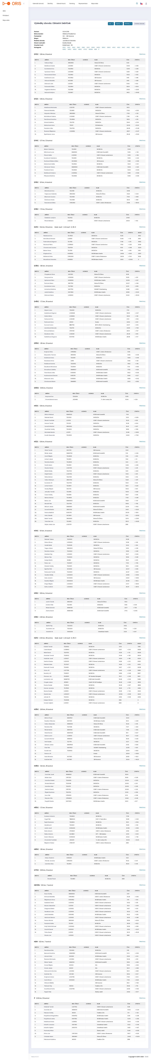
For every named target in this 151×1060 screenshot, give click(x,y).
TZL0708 (69, 477)
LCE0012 (66, 661)
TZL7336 (69, 727)
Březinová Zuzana (50, 197)
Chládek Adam (48, 1036)
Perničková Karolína (50, 119)
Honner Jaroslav (49, 688)
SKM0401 (70, 608)
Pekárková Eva (47, 236)
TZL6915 (66, 667)
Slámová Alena (49, 295)
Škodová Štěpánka (49, 131)
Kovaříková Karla (49, 989)
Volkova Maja (49, 63)
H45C (69, 49)
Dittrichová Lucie (49, 152)
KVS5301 (69, 858)
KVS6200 (72, 828)
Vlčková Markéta (50, 80)
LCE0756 (72, 989)
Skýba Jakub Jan (50, 524)
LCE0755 (71, 977)
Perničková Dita (49, 950)
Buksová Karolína (49, 953)
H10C (114, 47)
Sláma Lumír (48, 736)
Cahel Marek (48, 649)
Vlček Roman (48, 733)
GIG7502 (69, 747)
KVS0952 (71, 900)
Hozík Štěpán (48, 456)
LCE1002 (71, 902)
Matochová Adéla (49, 164)
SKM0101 (74, 1010)
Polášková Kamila (49, 364)
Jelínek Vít (47, 697)
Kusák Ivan (48, 750)
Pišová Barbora (49, 221)
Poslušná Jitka (48, 128)
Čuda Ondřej (48, 495)
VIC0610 (69, 569)
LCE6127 (66, 658)
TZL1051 (71, 923)
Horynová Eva (49, 396)
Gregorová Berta (49, 908)
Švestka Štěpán (49, 581)
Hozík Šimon (48, 980)
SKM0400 (70, 611)
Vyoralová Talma (50, 72)
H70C (85, 49)
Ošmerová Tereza (49, 167)
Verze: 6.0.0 (35, 1057)
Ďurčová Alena (48, 283)
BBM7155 (71, 325)
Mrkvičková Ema (49, 191)
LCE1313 (71, 905)
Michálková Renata (49, 238)
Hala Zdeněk (48, 515)
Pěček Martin (48, 730)
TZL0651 (74, 158)
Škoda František (49, 420)
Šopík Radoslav (49, 822)
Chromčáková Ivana (51, 399)
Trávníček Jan (49, 521)
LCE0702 (69, 474)
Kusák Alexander (50, 435)
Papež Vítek (47, 992)
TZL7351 (70, 250)
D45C (98, 47)
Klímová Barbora (49, 331)
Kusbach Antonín (49, 816)
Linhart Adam (49, 486)
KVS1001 (71, 929)
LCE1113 (68, 420)
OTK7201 (68, 777)
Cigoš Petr (47, 819)
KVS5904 (72, 837)
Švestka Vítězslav (50, 721)
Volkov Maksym (49, 480)
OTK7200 (74, 1033)
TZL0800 (69, 462)
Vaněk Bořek (48, 545)
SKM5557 (73, 369)
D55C (104, 47)
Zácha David (50, 611)
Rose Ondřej (48, 894)
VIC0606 (69, 578)
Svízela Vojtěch (48, 703)
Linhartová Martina (50, 289)
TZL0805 (69, 497)
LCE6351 (71, 334)
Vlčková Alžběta (49, 983)
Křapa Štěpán (49, 584)
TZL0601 (69, 566)
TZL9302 (66, 646)
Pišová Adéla (48, 155)
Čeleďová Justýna (50, 218)
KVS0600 (70, 581)
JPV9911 (66, 682)
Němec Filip (48, 557)
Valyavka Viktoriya (49, 113)
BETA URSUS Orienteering (102, 325)
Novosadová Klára (50, 75)
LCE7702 (74, 1007)
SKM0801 (69, 506)
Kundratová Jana (49, 286)
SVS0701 (74, 1027)
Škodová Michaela (49, 959)
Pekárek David (49, 417)
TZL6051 (71, 310)
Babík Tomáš (48, 518)
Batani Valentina (49, 149)
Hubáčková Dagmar (50, 313)
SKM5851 (73, 381)
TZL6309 (68, 780)
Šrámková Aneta (49, 200)
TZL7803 (66, 688)
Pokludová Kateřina (50, 1039)
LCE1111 (68, 432)
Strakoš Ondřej (49, 566)
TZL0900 (69, 435)
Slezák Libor (47, 694)
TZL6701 (68, 786)
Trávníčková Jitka (49, 372)
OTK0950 (71, 897)
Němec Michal (49, 497)
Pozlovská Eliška (49, 86)
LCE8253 (70, 295)
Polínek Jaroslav (50, 861)
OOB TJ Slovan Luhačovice (102, 66)
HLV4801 (71, 834)
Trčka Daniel (48, 932)
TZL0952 (70, 75)
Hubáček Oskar (49, 902)
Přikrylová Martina (49, 176)
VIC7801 (69, 759)
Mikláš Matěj (48, 471)
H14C (123, 47)
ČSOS (146, 1057)
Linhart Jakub (49, 459)
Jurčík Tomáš (50, 602)
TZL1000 (68, 417)
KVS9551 (70, 259)
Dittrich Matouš (49, 414)
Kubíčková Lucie (49, 78)
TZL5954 (73, 367)
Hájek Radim (48, 474)
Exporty (118, 23)
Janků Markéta (48, 914)
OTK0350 (72, 203)
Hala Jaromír (48, 578)
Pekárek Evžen (48, 664)
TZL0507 (69, 563)
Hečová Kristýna (50, 92)
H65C (80, 49)
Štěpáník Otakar (49, 843)
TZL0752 (72, 128)
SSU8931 (66, 676)
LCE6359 (70, 277)
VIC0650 (74, 161)
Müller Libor (48, 777)
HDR (95, 49)
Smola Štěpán (48, 965)
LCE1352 (71, 959)
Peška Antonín (48, 834)
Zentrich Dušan (48, 661)
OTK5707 (72, 843)
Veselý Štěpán (49, 489)
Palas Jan (48, 563)
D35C (93, 47)
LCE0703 (69, 468)
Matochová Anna (49, 125)
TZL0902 (69, 429)
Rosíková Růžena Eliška (51, 161)
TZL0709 (69, 503)
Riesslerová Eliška (50, 203)
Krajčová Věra (48, 352)
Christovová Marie (49, 381)
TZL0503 (69, 557)
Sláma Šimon (48, 542)
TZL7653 (70, 236)
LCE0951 (70, 66)
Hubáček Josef (48, 658)
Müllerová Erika (48, 256)
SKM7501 (69, 718)
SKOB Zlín (97, 69)
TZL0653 (74, 170)
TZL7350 (70, 286)
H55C (75, 49)
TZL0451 (72, 191)
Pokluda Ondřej (48, 1013)
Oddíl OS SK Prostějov (95, 682)
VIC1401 (71, 974)
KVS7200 (68, 801)
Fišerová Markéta (49, 110)
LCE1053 (71, 917)
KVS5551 (73, 378)
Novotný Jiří (47, 673)
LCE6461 (72, 319)
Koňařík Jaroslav (49, 1024)
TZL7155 (70, 242)
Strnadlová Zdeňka (50, 369)
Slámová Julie (49, 83)
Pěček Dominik (50, 608)
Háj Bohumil (48, 825)
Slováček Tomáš (49, 655)
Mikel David (47, 652)
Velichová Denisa (49, 917)
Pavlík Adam (48, 465)
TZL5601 (71, 825)
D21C (88, 47)
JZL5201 (71, 840)
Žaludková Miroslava (50, 367)
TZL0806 (69, 456)
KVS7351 (71, 337)
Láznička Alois (49, 864)
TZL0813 (69, 459)
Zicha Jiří (46, 670)
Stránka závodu (139, 23)
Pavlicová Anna (49, 322)
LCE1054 (71, 911)
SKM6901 (69, 774)
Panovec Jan (48, 676)
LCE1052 (71, 908)
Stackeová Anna (49, 361)
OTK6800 (69, 798)
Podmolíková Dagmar (50, 242)
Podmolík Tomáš (49, 667)
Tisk (110, 23)
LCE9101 (66, 703)
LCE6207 (66, 694)
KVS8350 (70, 280)
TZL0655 (74, 176)
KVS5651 (73, 372)
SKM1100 (71, 962)
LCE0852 (72, 131)
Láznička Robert (49, 780)
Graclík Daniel (48, 929)
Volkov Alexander (50, 724)
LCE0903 (71, 926)
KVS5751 (73, 375)
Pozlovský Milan (49, 1030)
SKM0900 (72, 894)
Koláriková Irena (49, 358)
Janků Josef (48, 828)
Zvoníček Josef (49, 774)
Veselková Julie (49, 911)
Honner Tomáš (49, 423)
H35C (64, 49)
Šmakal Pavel (52, 879)
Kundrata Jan (50, 628)
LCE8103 (69, 736)
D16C (78, 47)
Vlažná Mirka (48, 316)
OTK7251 (71, 331)
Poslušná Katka (49, 923)
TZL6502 (69, 750)
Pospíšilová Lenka (49, 1019)
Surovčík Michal (49, 426)
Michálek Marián (50, 432)
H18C (133, 47)
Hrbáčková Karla (49, 1021)
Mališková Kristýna (50, 173)
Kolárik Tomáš (48, 646)
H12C (118, 47)
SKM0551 (74, 152)
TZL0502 (69, 539)
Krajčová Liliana (49, 977)
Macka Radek (48, 691)
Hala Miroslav (49, 756)
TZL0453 (72, 197)
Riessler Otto (49, 798)
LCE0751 (72, 107)
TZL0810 (69, 465)
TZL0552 (74, 164)
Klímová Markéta (49, 897)
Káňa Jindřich (49, 587)
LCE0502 (69, 542)
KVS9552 (70, 253)
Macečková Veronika (49, 259)
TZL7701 (69, 742)
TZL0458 (72, 200)
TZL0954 (70, 86)
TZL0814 (69, 486)
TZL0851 (72, 110)
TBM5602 (72, 819)
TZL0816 (69, 495)
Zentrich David (49, 789)
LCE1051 (70, 83)
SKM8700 (67, 679)
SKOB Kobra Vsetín (97, 253)
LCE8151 (70, 238)
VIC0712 (69, 489)
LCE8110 (66, 691)
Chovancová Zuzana (49, 247)
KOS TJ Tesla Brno (101, 819)
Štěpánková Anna (49, 900)
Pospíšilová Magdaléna (51, 1016)
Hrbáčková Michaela (50, 107)
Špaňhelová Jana (49, 134)
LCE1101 (71, 932)
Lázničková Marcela (50, 328)
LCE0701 (69, 524)
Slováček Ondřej (50, 429)
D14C (73, 47)
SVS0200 (70, 631)
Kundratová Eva (49, 69)
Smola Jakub (48, 968)
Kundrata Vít (48, 483)
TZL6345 (68, 783)
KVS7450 (70, 292)
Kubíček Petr (48, 759)
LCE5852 (72, 316)
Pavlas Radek (48, 685)
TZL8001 (66, 673)
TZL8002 (66, 655)
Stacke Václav (49, 468)
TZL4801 (72, 879)
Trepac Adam (49, 548)
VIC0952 (70, 78)
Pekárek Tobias (49, 539)
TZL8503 (66, 685)
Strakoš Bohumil (49, 783)
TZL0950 (70, 69)
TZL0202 (69, 626)
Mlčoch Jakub (49, 506)
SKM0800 (69, 501)
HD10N (91, 49)
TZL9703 (66, 652)
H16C (128, 47)
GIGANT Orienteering (100, 289)
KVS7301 (69, 721)
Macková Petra (47, 244)
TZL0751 (72, 122)
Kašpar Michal (48, 700)
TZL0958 (70, 89)
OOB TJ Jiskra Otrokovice (103, 203)
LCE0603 (69, 575)
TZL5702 (68, 792)
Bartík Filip (49, 626)
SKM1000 (69, 414)
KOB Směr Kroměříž (102, 152)
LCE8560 (70, 244)
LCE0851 (72, 116)
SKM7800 (70, 745)
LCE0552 (74, 173)
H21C (138, 47)
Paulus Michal (48, 920)
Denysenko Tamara (50, 355)
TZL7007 (66, 664)
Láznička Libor (49, 786)
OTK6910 (68, 795)
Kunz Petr (47, 795)
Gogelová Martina (50, 89)
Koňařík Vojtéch (48, 1027)
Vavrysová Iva (48, 277)
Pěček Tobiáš (48, 962)
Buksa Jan (48, 501)
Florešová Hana (49, 170)
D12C (69, 47)
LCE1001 (71, 935)
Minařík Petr (48, 503)
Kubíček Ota (48, 974)
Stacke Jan (47, 935)
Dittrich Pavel (48, 718)
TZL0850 (72, 119)
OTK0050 (70, 256)
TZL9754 (70, 247)
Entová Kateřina (49, 122)
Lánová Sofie (48, 956)
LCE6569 (72, 313)
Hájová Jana (48, 310)
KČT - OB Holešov (101, 834)
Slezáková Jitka (49, 334)
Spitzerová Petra (49, 280)
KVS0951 (71, 914)
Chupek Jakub (48, 682)
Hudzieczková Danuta (50, 375)
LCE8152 (74, 1021)
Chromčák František (50, 840)
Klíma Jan (47, 1033)
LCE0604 (69, 584)
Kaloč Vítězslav (49, 837)
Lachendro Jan (48, 679)
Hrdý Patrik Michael (50, 926)
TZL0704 (69, 471)
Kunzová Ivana (48, 325)
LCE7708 (66, 670)
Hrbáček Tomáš (48, 1007)
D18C (83, 47)
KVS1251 (71, 956)
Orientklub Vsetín (103, 631)
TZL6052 (73, 364)
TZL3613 (69, 864)
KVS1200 (71, 980)
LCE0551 (74, 155)
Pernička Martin (49, 462)
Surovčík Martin (49, 509)
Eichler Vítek (49, 605)
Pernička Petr (48, 727)
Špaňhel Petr (48, 569)
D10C (64, 47)
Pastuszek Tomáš (50, 572)
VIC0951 (70, 80)
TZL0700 (69, 483)
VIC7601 (69, 756)
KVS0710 (69, 512)
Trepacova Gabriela (51, 194)
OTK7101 (68, 789)
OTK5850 (73, 352)
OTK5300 (69, 861)
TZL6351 (73, 358)
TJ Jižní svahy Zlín (106, 399)
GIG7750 (70, 289)
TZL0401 (69, 605)
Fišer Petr (47, 747)
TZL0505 (69, 545)
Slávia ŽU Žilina (99, 63)
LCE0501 (69, 554)
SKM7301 (69, 730)
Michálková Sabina (50, 116)
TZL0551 (74, 149)
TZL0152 (70, 218)
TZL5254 (75, 396)
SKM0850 (72, 953)
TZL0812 (69, 521)
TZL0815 (69, 492)
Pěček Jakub (48, 453)
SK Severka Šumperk (95, 676)
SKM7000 (70, 733)
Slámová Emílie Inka (50, 971)
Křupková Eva (47, 253)
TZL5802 (72, 822)
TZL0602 (69, 551)
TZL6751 (71, 328)
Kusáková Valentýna (50, 158)
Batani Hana (47, 250)
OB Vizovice (98, 78)
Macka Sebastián (49, 905)
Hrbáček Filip (48, 554)
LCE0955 (70, 72)
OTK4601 (72, 831)
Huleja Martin (49, 560)
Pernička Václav (49, 551)
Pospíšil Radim (49, 801)
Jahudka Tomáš (49, 492)
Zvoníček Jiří (48, 1010)
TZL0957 (70, 92)
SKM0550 (74, 167)
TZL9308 (66, 700)
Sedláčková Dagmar (50, 337)
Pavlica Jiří (48, 753)
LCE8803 (66, 649)
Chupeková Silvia (49, 274)
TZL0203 (69, 628)
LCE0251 (70, 221)
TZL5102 (66, 697)
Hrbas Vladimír (49, 858)
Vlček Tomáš (48, 450)
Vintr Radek (48, 742)
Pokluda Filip (48, 986)
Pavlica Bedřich (49, 512)
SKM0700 (69, 453)
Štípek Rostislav (49, 792)
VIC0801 (69, 515)
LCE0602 (69, 587)
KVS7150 (74, 1019)
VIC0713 (69, 450)
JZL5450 (75, 399)
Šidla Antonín (48, 831)
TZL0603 (69, 572)
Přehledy (127, 23)
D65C (109, 47)
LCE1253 (71, 971)
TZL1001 (68, 423)
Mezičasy (142, 54)
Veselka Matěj (49, 575)
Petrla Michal (48, 477)
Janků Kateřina (49, 292)
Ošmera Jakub (49, 745)
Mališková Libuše (50, 66)
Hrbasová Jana (49, 378)
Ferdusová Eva (48, 319)
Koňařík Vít (49, 631)
